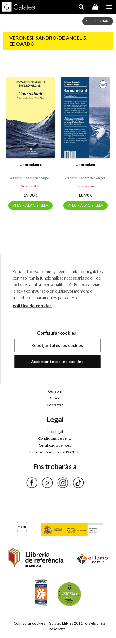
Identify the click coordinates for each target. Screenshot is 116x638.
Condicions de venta (55, 438)
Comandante (30, 164)
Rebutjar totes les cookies (57, 345)
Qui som (55, 391)
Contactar (55, 404)
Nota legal (55, 431)
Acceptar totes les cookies (57, 361)
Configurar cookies (30, 623)
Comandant (85, 164)
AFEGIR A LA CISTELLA (30, 205)
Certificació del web (55, 445)
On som (55, 398)
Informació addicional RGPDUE (54, 452)
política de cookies (32, 305)
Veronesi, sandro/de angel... (30, 178)
